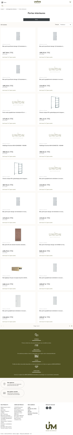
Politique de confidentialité (24, 433)
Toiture (2, 408)
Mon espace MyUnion (19, 415)
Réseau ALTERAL (18, 411)
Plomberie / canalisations (6, 423)
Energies (3, 425)
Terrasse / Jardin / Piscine (6, 428)
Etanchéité (3, 410)
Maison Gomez (17, 408)
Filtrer (36, 19)
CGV (31, 433)
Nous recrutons (17, 418)
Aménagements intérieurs (6, 416)
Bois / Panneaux (4, 414)
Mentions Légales (16, 433)
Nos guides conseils (18, 416)
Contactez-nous (17, 419)
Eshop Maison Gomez (19, 410)
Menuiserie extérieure (5, 415)
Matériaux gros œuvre (5, 407)
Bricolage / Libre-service (6, 426)
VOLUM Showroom (18, 407)
